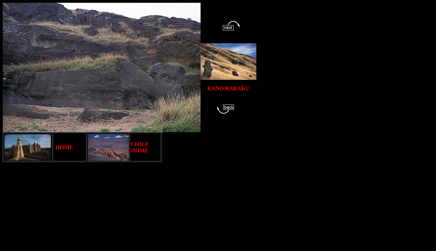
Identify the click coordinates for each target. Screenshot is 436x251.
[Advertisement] (289, 177)
